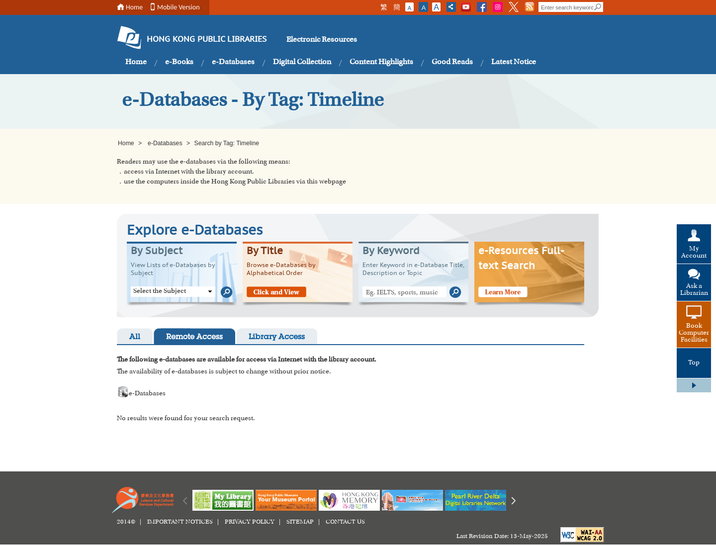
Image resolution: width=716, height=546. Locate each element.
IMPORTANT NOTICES (180, 522)
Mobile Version (178, 7)
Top (694, 363)
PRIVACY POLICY (249, 522)
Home (134, 7)
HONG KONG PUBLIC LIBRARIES (207, 39)
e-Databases (233, 62)
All (134, 337)
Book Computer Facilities (694, 333)
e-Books (179, 62)
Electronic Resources (321, 40)
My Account (694, 253)
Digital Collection (302, 62)
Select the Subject (159, 291)
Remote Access (194, 337)
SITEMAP (300, 522)
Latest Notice (513, 62)
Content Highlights (381, 62)
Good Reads (452, 62)
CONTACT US (345, 522)
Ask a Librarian (694, 290)
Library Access (277, 337)
